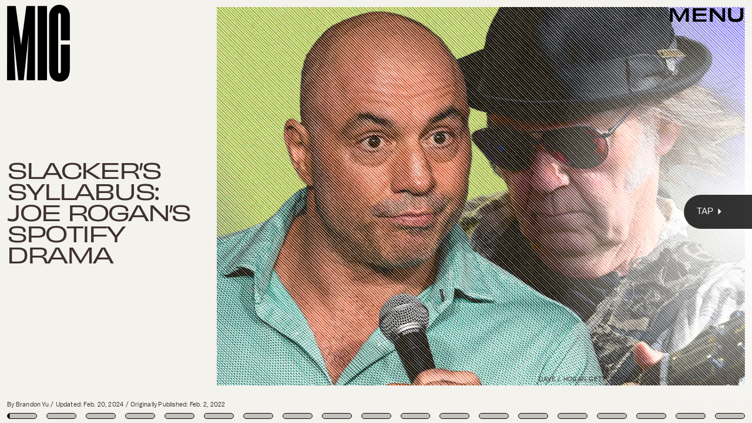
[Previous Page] (124, 211)
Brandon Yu (32, 404)
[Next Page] (500, 211)
